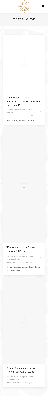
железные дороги (20, 256)
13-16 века (10, 110)
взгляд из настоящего (22, 110)
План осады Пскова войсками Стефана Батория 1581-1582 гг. (23, 101)
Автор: (13, 116)
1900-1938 (9, 256)
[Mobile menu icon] (43, 6)
